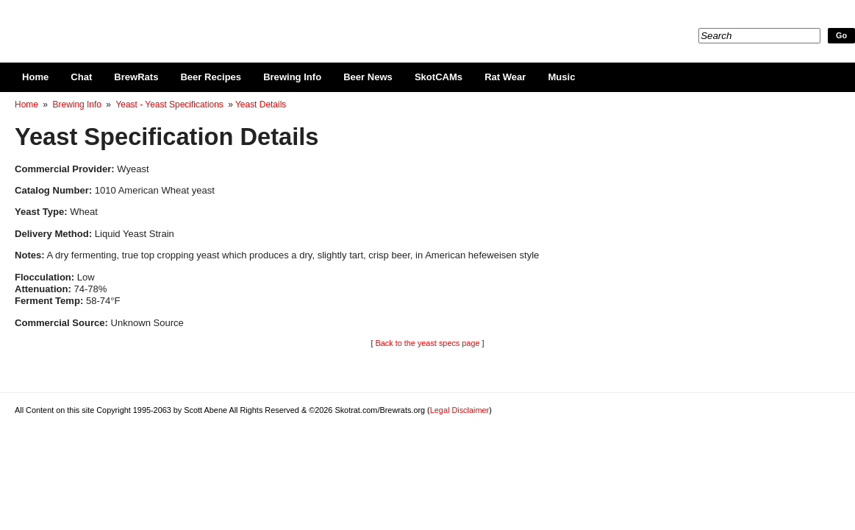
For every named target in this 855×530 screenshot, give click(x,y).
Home (35, 76)
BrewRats (136, 76)
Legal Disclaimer (459, 410)
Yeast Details (260, 104)
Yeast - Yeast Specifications (169, 104)
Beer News (368, 76)
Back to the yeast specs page (427, 343)
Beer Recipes (210, 76)
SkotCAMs (438, 76)
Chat (81, 76)
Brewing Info (292, 76)
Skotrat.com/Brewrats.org (184, 22)
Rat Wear (505, 76)
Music (561, 76)
